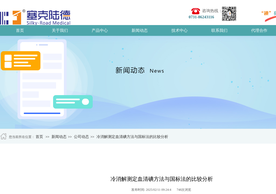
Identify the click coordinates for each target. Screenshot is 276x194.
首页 (20, 30)
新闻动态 (140, 30)
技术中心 (179, 30)
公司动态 (81, 137)
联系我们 (219, 30)
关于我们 (60, 30)
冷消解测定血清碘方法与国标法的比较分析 (132, 137)
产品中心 (100, 30)
